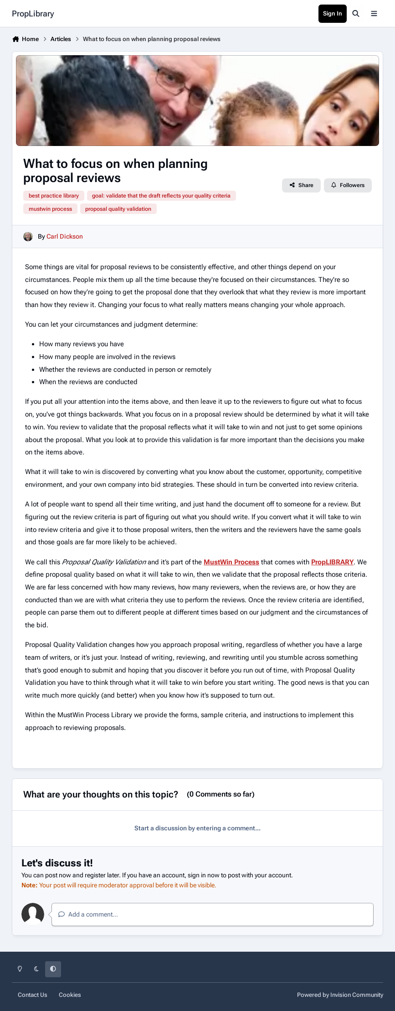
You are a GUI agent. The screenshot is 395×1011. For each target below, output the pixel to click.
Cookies (70, 994)
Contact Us (32, 994)
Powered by (340, 994)
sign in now (204, 875)
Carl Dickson (64, 236)
